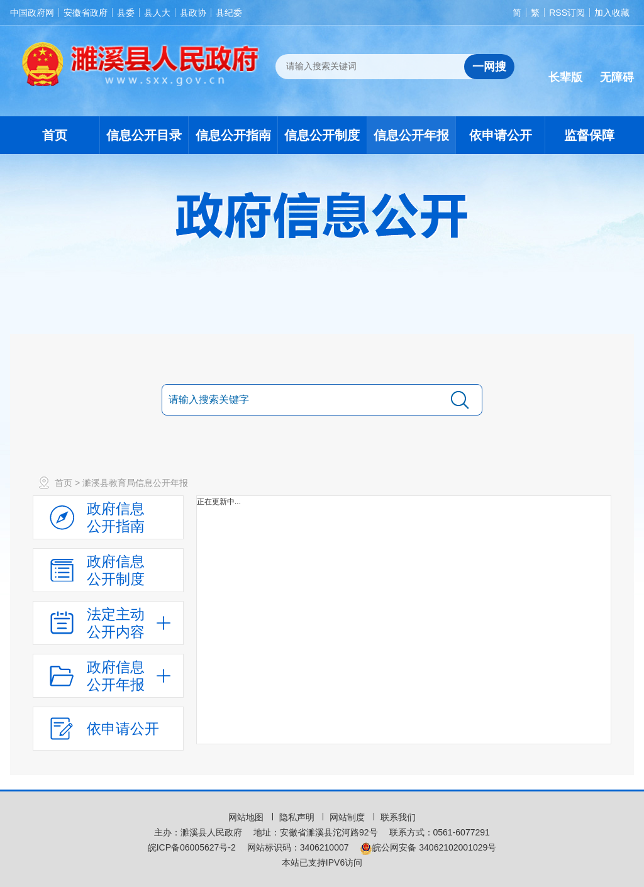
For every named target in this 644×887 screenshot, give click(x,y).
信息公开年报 (411, 135)
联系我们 (398, 817)
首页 (54, 135)
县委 (126, 13)
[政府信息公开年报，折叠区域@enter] (108, 676)
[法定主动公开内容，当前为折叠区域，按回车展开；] (108, 623)
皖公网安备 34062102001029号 (428, 847)
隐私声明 (298, 817)
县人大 (157, 13)
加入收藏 (612, 13)
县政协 (193, 13)
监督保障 (589, 135)
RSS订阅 (567, 13)
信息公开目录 (144, 135)
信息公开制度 (322, 135)
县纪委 (229, 13)
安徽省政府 (86, 13)
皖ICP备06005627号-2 (192, 847)
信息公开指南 (233, 135)
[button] (565, 67)
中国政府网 (32, 13)
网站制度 (348, 817)
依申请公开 (500, 135)
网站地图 (247, 817)
